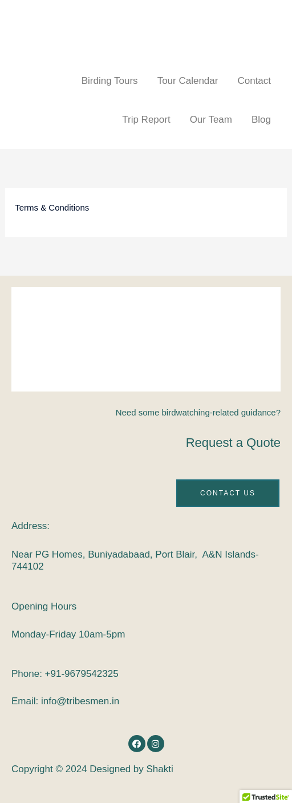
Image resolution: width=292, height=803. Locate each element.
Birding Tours (110, 80)
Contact (254, 80)
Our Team (211, 119)
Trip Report (146, 119)
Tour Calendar (187, 80)
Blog (261, 119)
